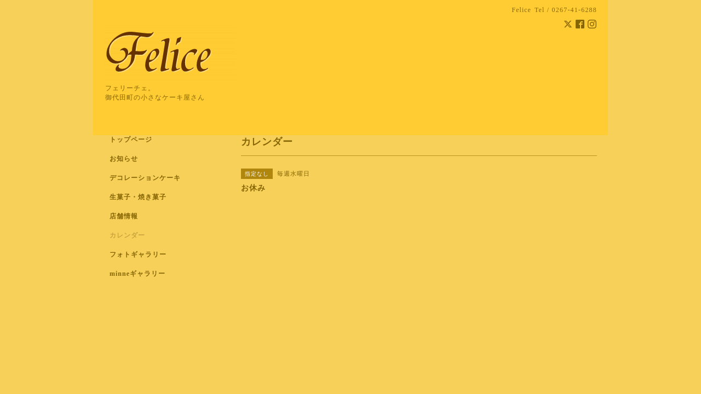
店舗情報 (124, 216)
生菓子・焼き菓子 (138, 197)
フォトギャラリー (138, 254)
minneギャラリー (137, 273)
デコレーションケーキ (159, 178)
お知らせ (124, 159)
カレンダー (127, 235)
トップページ (131, 139)
